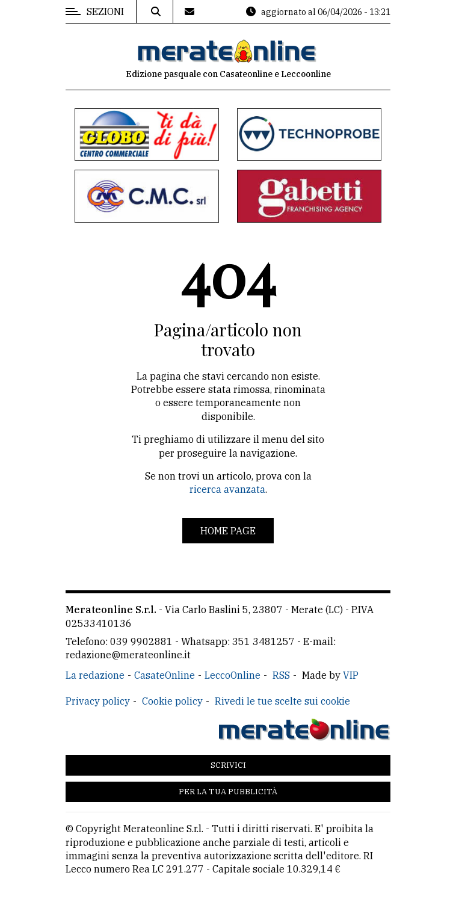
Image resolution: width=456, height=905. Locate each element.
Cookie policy (172, 701)
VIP (351, 675)
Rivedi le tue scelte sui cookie (282, 701)
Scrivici (228, 765)
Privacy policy (98, 701)
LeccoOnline (232, 675)
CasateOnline (164, 675)
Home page (228, 531)
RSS (281, 675)
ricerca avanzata (227, 489)
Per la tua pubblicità (228, 791)
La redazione (95, 675)
